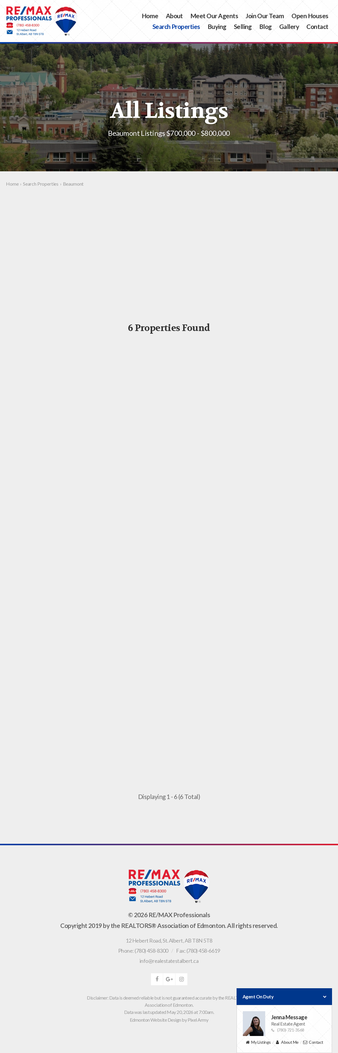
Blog (265, 26)
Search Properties (176, 26)
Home (150, 15)
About (174, 15)
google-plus (169, 979)
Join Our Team (265, 15)
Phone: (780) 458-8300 (143, 950)
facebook (157, 979)
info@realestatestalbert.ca (169, 960)
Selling (243, 26)
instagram (181, 979)
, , (169, 940)
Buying (217, 26)
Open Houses (309, 15)
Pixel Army (198, 1020)
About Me (287, 1042)
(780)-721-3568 (287, 1029)
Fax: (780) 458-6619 (198, 950)
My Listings (258, 1042)
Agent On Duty (284, 996)
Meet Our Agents (214, 15)
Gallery (289, 26)
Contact (317, 26)
